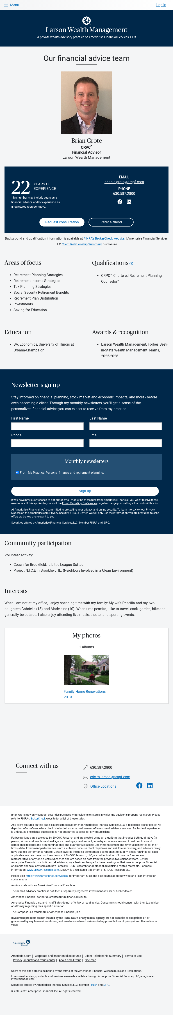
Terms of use (133, 955)
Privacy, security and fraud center (34, 960)
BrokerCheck (38, 818)
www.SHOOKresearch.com (43, 869)
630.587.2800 (124, 193)
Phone (16, 435)
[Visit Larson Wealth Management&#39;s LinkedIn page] (150, 785)
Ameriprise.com (21, 955)
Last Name (98, 418)
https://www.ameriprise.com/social (47, 875)
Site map (90, 960)
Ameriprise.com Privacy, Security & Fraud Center (58, 513)
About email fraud (70, 960)
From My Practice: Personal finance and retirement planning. (62, 472)
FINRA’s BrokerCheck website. (104, 238)
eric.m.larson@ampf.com (110, 777)
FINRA (93, 522)
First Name (20, 418)
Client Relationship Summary (82, 244)
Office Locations (103, 786)
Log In (161, 5)
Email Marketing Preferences (79, 503)
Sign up (85, 491)
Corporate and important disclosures (58, 955)
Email (93, 435)
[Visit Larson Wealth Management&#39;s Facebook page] (139, 785)
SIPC (106, 522)
